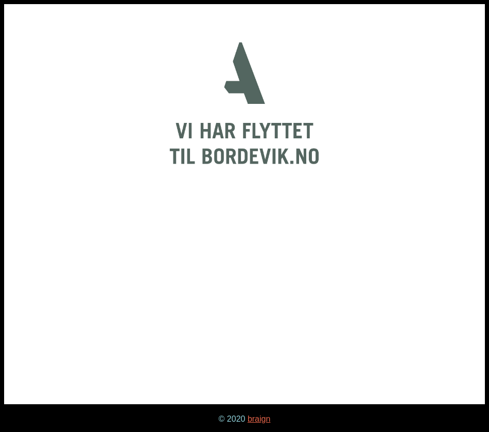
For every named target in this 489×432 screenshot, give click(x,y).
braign (259, 419)
